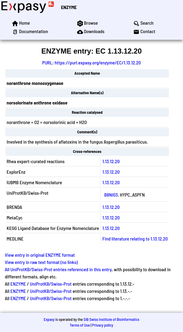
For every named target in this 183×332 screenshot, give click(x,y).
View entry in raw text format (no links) (41, 262)
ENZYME (69, 7)
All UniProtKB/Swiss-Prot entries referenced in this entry (58, 269)
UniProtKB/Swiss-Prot (51, 284)
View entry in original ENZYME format (40, 255)
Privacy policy (102, 325)
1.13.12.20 (110, 161)
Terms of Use (80, 325)
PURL (47, 62)
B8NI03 (111, 194)
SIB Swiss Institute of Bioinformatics (111, 319)
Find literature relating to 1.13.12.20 (135, 238)
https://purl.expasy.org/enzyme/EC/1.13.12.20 (98, 62)
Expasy (49, 319)
